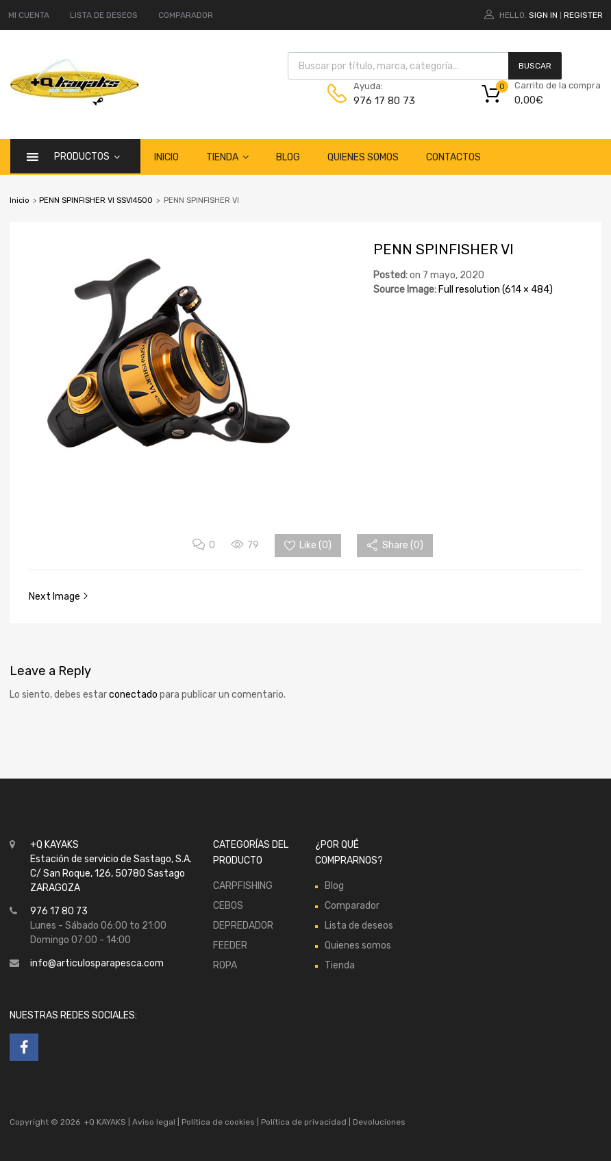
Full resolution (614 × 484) (495, 289)
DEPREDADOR (243, 925)
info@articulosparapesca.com (97, 963)
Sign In (543, 15)
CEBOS (228, 906)
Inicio (166, 157)
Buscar (535, 66)
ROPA (225, 965)
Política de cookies (218, 1122)
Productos (87, 156)
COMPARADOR (185, 15)
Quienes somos (363, 157)
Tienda (227, 157)
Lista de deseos (359, 925)
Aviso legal (153, 1122)
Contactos (453, 157)
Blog (288, 157)
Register (583, 15)
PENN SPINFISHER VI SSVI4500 (96, 200)
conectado (133, 694)
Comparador (352, 906)
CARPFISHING (243, 886)
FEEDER (230, 945)
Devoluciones (378, 1122)
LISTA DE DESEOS (104, 15)
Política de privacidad (305, 1122)
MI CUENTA (28, 15)
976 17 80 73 (384, 101)
